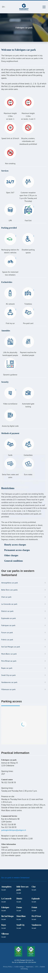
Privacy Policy (7, 967)
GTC (36, 967)
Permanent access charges (17, 550)
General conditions (13, 561)
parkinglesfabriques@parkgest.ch (13, 830)
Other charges (11, 555)
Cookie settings (19, 967)
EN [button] (3, 6)
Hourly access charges (15, 544)
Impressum (29, 967)
